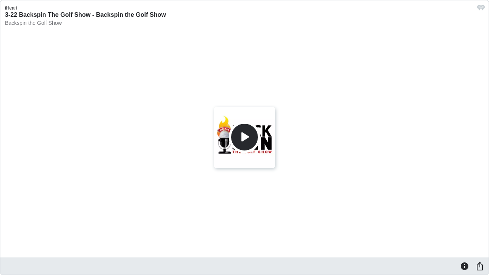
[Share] (479, 265)
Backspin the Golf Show (33, 23)
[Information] (464, 265)
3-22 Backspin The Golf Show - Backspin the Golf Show (85, 14)
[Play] (244, 137)
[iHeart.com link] (481, 10)
